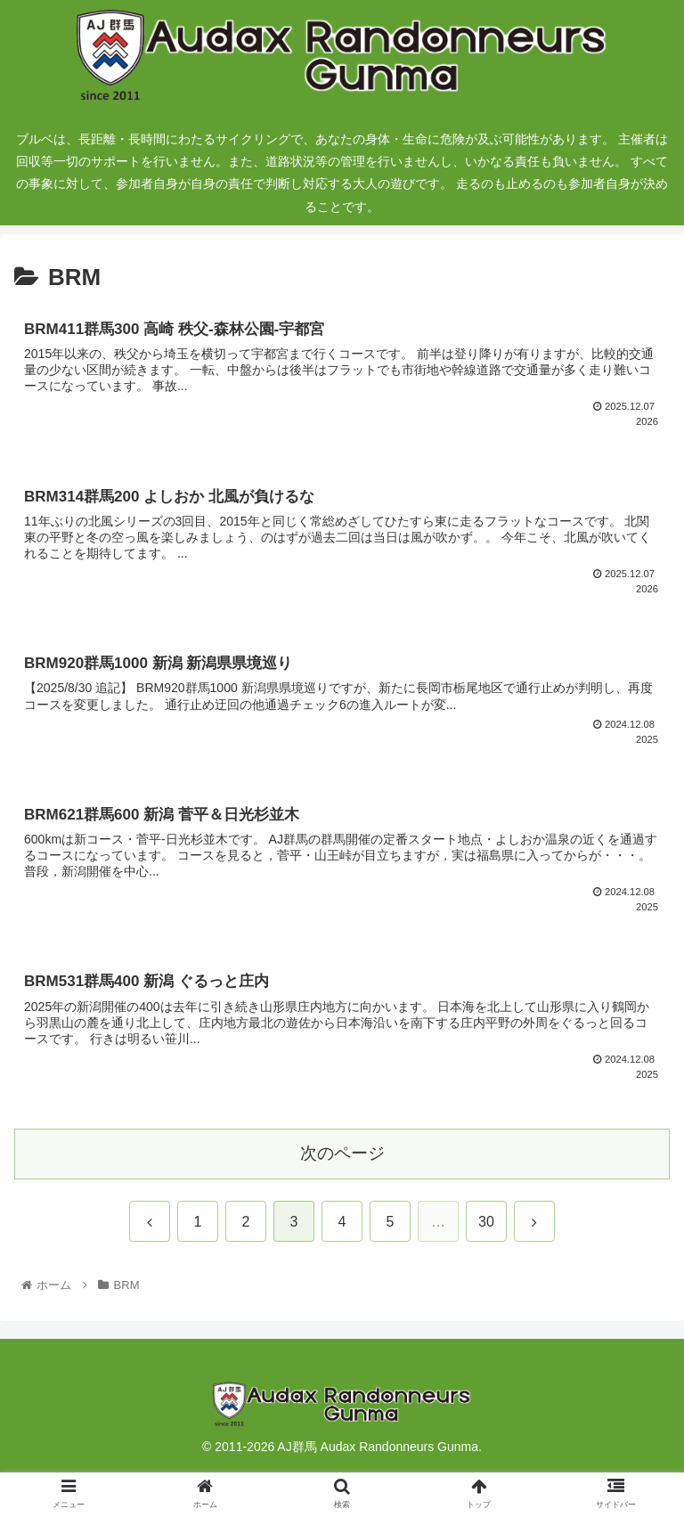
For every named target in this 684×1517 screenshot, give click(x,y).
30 (486, 1221)
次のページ (342, 1153)
